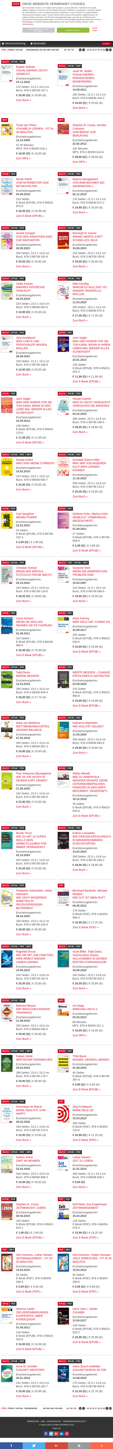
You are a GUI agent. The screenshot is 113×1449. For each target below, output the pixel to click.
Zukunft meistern (30, 1369)
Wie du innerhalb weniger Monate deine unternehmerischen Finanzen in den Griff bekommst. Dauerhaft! (90, 783)
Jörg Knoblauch (25, 337)
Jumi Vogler (80, 337)
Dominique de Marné (29, 1106)
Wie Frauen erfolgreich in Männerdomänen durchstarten (92, 840)
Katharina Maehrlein (85, 722)
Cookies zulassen (73, 30)
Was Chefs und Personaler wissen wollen (31, 345)
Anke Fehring (81, 618)
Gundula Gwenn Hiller (86, 459)
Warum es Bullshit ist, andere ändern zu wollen (90, 291)
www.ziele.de (83, 1110)
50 (73, 50)
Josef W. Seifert (82, 71)
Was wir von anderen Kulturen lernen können (89, 467)
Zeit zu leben (83, 1160)
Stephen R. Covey (84, 125)
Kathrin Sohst (24, 1157)
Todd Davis (23, 672)
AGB (43, 1421)
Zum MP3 (22, 158)
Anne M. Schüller (26, 1366)
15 (90, 50)
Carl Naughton (25, 513)
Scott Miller (79, 951)
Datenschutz (54, 1421)
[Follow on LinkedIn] (61, 1434)
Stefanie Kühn (81, 513)
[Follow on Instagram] (67, 1434)
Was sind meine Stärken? (35, 463)
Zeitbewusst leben (31, 1207)
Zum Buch (22, 100)
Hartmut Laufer (25, 1308)
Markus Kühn (100, 513)
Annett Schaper (25, 233)
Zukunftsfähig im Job (89, 1369)
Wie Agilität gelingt (88, 726)
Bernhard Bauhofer (84, 890)
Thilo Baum (80, 1056)
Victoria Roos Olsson (85, 955)
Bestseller (38, 43)
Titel (4, 50)
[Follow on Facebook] (46, 1434)
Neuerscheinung (13, 43)
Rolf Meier (79, 1204)
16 (93, 50)
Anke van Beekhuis (28, 722)
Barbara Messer (26, 1005)
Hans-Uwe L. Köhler (85, 1308)
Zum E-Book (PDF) (84, 927)
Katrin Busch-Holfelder (86, 1366)
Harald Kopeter (82, 398)
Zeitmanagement (86, 1207)
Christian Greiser (26, 567)
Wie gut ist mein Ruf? (89, 897)
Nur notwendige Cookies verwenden (38, 30)
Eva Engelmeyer (97, 1204)
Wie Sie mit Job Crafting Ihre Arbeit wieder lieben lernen (34, 959)
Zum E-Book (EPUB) (29, 215)
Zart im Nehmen (28, 1160)
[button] (11, 1445)
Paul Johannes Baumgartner (33, 773)
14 (88, 50)
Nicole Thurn (24, 833)
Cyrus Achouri (24, 618)
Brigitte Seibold (25, 66)
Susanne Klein (82, 567)
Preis (11, 50)
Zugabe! (79, 1312)
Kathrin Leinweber (84, 833)
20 (69, 50)
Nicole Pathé (24, 179)
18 (99, 50)
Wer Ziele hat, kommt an (91, 621)
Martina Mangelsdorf (85, 179)
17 (96, 50)
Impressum (33, 1421)
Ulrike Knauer (24, 283)
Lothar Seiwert (82, 1157)
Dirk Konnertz (24, 1254)
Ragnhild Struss (26, 951)
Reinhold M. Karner (85, 233)
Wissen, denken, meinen (91, 1059)
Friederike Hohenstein (29, 890)
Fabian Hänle (24, 1056)
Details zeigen (95, 29)
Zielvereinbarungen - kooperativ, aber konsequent (33, 1316)
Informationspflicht (74, 1421)
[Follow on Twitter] (51, 1434)
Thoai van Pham (26, 125)
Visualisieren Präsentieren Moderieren (83, 78)
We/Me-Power (26, 517)
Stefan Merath (81, 773)
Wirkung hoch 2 (85, 1009)
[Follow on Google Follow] (56, 1434)
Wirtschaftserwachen (34, 1059)
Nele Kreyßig (81, 283)
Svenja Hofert (24, 459)
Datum (19, 50)
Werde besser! (27, 675)
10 (65, 50)
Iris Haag (78, 1005)
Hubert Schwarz (101, 1254)
